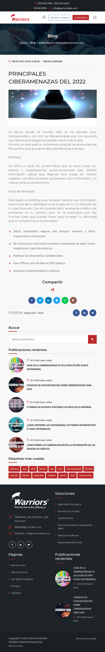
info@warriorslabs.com (65, 8)
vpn (52, 468)
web (25, 468)
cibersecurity (85, 475)
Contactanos (80, 17)
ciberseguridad (74, 468)
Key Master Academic (22, 579)
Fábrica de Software (68, 535)
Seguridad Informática (69, 504)
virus (60, 468)
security (14, 475)
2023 (72, 475)
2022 (33, 468)
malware (52, 475)
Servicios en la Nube (68, 511)
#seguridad (30, 312)
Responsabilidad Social (70, 542)
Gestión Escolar (66, 518)
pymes (63, 475)
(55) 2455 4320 (61, 3)
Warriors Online (19, 572)
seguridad (38, 475)
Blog (33, 43)
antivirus (14, 468)
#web (40, 312)
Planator (15, 585)
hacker (42, 468)
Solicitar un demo (59, 17)
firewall (88, 468)
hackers (26, 475)
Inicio (23, 43)
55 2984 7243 (34, 527)
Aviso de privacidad (86, 638)
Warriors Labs (18, 565)
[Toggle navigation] (95, 17)
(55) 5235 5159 (45, 3)
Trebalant (16, 592)
